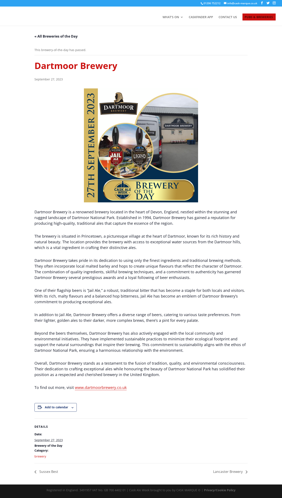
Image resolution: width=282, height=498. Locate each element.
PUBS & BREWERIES (259, 17)
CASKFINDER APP (201, 17)
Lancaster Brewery (228, 471)
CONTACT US (228, 17)
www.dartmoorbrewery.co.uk (101, 387)
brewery (40, 456)
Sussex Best (48, 471)
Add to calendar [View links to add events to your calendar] (56, 407)
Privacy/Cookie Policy (219, 490)
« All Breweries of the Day (56, 36)
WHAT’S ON (171, 17)
